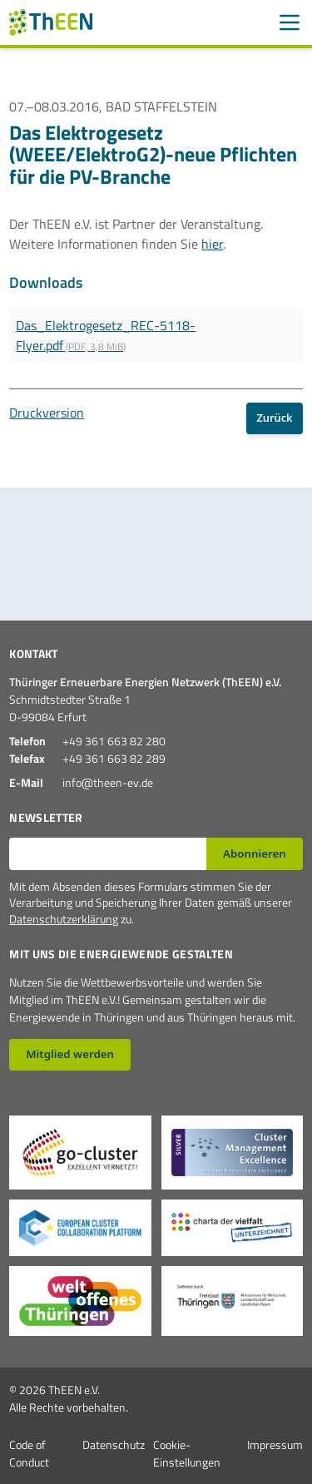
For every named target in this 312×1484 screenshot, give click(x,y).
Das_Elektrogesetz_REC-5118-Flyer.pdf (106, 335)
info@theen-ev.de (107, 782)
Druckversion (46, 413)
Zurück (274, 417)
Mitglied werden (70, 1053)
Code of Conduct (29, 1453)
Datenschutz (113, 1444)
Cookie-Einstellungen (186, 1453)
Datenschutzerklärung (63, 919)
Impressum (275, 1444)
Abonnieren (254, 853)
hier (212, 244)
